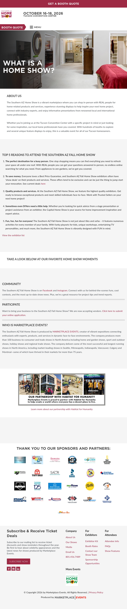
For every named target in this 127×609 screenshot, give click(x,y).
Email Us (70, 552)
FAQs (107, 546)
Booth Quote (12, 27)
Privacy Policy (96, 592)
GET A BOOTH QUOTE (63, 3)
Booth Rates (91, 546)
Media (69, 547)
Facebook (47, 290)
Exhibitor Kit (91, 541)
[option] (63, 59)
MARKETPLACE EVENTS (65, 331)
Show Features (112, 550)
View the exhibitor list (13, 235)
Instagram (62, 290)
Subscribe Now (18, 561)
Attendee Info (112, 541)
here (43, 183)
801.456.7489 (73, 556)
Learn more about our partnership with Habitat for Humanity (62, 409)
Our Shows (71, 542)
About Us (70, 537)
